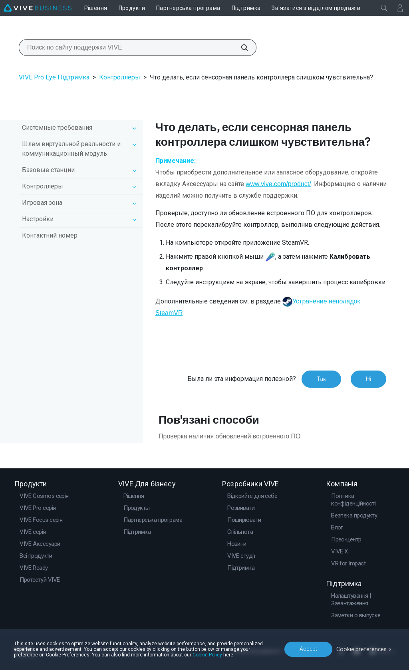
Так (321, 379)
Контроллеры (119, 77)
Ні (368, 379)
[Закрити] (384, 8)
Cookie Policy (207, 655)
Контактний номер (49, 235)
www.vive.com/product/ (278, 183)
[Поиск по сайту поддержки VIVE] (240, 48)
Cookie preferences (362, 649)
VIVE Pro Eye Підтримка (54, 77)
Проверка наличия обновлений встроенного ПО (230, 436)
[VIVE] (37, 8)
